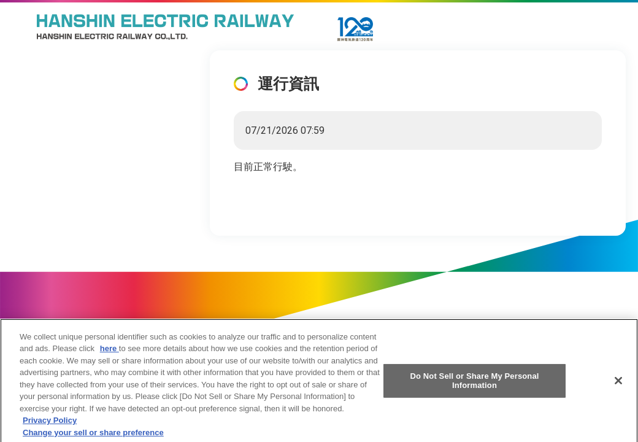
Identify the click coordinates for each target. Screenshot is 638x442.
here (109, 352)
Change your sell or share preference (93, 436)
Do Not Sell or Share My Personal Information (474, 384)
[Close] (618, 384)
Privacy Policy (50, 423)
